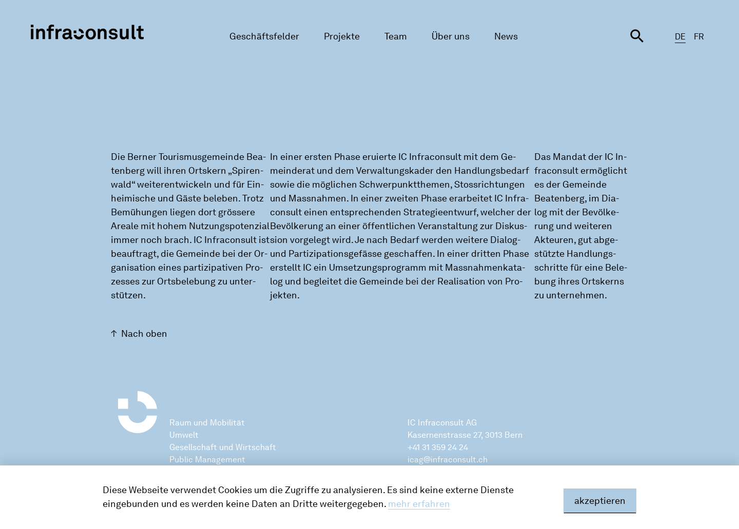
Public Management (207, 459)
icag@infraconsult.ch (447, 459)
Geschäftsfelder (264, 36)
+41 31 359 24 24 (437, 447)
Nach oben (144, 333)
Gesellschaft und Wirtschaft (222, 447)
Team (395, 36)
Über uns (451, 36)
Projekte (342, 36)
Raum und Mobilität (207, 423)
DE (680, 37)
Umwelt (184, 435)
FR (699, 37)
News (506, 36)
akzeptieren (600, 500)
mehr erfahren (419, 504)
